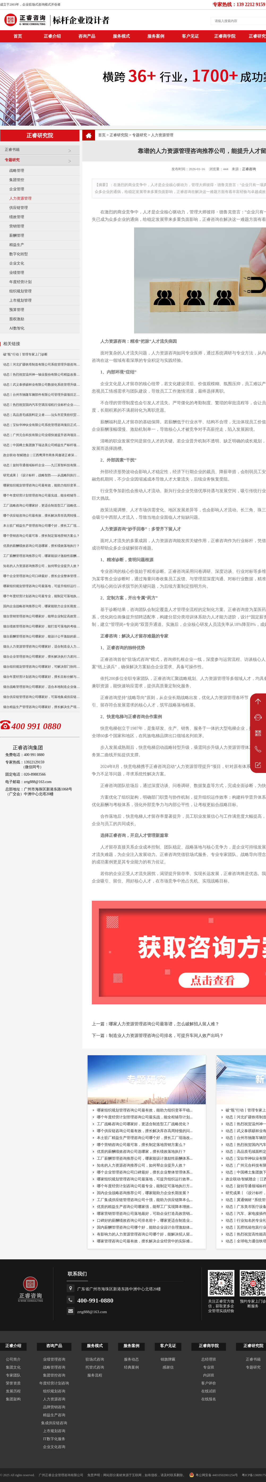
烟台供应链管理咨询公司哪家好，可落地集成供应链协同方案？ (41, 697)
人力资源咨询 (54, 1399)
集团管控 (16, 180)
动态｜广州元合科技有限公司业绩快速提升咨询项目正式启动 (41, 435)
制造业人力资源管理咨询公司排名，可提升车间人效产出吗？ (166, 1035)
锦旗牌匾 (168, 1359)
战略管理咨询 (54, 1367)
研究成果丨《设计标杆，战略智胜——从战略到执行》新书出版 (41, 475)
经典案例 (131, 1367)
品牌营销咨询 (54, 1407)
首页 (102, 135)
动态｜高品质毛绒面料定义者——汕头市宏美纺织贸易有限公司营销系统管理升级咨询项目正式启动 (41, 415)
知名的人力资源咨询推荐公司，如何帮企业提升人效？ (41, 566)
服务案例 (155, 36)
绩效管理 (16, 217)
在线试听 (208, 1391)
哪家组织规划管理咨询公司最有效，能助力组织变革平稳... (145, 1110)
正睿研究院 (119, 135)
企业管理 (16, 189)
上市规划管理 (20, 300)
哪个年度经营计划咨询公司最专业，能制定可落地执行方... (145, 1186)
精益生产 (16, 245)
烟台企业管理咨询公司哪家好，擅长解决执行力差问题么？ (41, 656)
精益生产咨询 (54, 1415)
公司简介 (13, 1359)
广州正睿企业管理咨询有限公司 (61, 1475)
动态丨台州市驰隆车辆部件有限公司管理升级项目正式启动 (41, 395)
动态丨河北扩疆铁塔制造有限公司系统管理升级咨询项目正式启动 (41, 364)
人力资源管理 (20, 198)
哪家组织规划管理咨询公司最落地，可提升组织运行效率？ (41, 586)
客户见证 (190, 36)
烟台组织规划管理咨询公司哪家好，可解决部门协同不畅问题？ (41, 667)
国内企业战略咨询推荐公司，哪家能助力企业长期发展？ (41, 606)
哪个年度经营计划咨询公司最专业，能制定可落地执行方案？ (41, 596)
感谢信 (168, 1367)
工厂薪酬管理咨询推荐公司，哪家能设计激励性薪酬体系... (145, 1158)
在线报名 (208, 1399)
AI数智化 (16, 328)
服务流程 (94, 1375)
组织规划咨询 (54, 1391)
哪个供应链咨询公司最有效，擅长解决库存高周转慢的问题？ (41, 515)
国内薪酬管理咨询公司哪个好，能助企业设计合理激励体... (145, 1227)
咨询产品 (86, 36)
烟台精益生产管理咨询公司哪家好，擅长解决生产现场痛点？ (41, 707)
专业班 (208, 1367)
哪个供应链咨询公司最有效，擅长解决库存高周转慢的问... (145, 1131)
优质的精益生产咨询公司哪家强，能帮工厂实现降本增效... (145, 1207)
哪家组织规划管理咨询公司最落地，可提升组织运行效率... (145, 1179)
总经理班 (208, 1359)
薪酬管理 (16, 236)
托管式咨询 (94, 1367)
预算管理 (16, 310)
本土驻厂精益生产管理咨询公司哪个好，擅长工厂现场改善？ (41, 525)
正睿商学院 (224, 36)
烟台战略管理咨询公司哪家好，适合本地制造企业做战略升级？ (41, 687)
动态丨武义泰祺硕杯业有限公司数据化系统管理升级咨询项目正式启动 (41, 384)
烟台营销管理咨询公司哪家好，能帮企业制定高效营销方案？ (41, 616)
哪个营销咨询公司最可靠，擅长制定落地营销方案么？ (41, 536)
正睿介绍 (13, 1346)
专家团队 (13, 1375)
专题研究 (41, 162)
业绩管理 (16, 273)
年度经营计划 (20, 282)
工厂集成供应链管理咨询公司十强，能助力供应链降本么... (145, 1200)
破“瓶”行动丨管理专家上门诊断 (25, 354)
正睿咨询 (249, 169)
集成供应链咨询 (54, 1423)
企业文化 (16, 263)
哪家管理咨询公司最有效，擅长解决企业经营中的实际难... (145, 1241)
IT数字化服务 (54, 1439)
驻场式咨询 (94, 1359)
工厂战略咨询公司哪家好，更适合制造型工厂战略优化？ (41, 505)
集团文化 (13, 1367)
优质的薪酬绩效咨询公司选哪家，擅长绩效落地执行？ (41, 546)
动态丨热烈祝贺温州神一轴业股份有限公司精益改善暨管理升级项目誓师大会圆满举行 (41, 374)
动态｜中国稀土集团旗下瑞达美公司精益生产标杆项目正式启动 (41, 445)
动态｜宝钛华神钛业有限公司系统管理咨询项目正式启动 (41, 425)
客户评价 (208, 1383)
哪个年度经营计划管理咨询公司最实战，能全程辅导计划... (145, 1117)
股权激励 (16, 319)
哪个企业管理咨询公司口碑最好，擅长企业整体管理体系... (145, 1172)
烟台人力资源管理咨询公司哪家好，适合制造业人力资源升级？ (41, 646)
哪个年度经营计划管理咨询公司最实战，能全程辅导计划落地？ (41, 495)
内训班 (208, 1375)
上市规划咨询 (54, 1431)
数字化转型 (18, 254)
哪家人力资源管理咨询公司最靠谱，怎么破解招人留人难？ (164, 1024)
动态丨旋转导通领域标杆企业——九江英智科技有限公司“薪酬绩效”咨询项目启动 (41, 465)
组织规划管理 (20, 291)
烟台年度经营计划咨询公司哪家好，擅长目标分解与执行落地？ (41, 677)
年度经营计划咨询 (54, 1383)
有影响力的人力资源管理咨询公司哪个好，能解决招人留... (145, 1234)
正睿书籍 (41, 152)
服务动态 (131, 1359)
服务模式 (121, 36)
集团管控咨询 (54, 1375)
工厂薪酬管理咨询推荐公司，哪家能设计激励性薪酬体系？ (41, 556)
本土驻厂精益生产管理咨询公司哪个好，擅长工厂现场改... (145, 1138)
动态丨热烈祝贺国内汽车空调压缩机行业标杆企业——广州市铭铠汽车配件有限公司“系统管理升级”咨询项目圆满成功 (41, 405)
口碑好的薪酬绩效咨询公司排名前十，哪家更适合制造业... (145, 1220)
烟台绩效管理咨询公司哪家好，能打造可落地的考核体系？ (41, 626)
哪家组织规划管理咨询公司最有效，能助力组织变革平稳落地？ (41, 485)
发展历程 (13, 1391)
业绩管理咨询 (54, 1359)
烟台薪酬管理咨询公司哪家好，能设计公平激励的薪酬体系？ (41, 636)
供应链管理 (18, 208)
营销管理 (16, 226)
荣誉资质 (13, 1383)
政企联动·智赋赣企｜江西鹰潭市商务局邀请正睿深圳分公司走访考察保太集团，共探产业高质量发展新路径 (41, 455)
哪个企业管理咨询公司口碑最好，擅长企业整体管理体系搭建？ (41, 576)
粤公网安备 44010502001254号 (213, 1474)
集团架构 (13, 1399)
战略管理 (16, 171)
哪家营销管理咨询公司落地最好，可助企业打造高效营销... (145, 1214)
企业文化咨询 (54, 1447)
